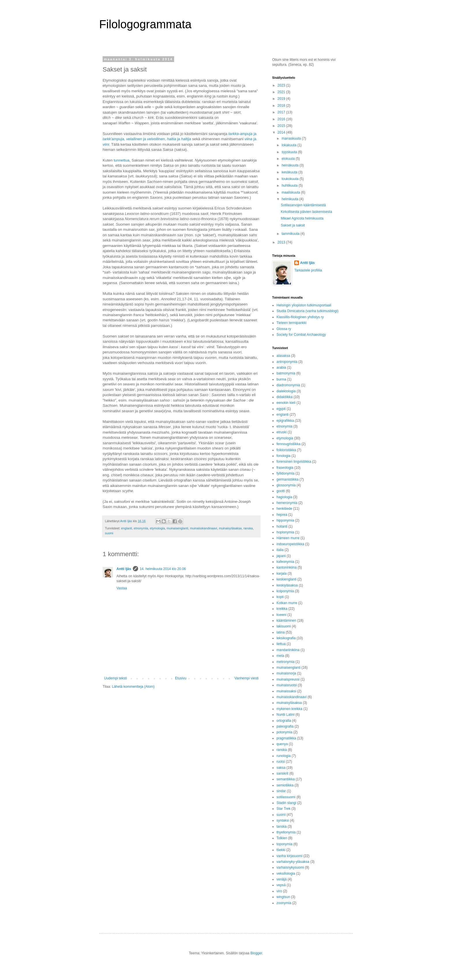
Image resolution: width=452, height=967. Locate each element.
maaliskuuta (291, 192)
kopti (280, 597)
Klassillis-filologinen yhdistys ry (300, 317)
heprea (281, 515)
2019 (282, 99)
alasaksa (283, 356)
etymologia (157, 528)
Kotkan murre (286, 603)
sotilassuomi (285, 797)
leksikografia (286, 638)
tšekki (280, 850)
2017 (282, 112)
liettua (281, 644)
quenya (282, 744)
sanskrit (282, 773)
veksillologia (285, 874)
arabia (281, 368)
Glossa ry (283, 329)
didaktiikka (284, 397)
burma (281, 379)
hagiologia (284, 497)
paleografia (284, 726)
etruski (281, 432)
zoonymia (283, 903)
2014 (282, 132)
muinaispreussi (288, 679)
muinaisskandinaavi (203, 528)
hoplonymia (285, 532)
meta (280, 656)
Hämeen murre (288, 538)
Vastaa (121, 588)
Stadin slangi (286, 803)
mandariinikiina (288, 650)
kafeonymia (285, 562)
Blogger (256, 953)
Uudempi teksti (115, 678)
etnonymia (141, 528)
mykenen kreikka (289, 709)
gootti (280, 491)
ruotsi (280, 762)
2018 (282, 106)
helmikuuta (290, 199)
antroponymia (286, 362)
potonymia (284, 732)
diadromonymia (288, 385)
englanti (126, 528)
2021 (282, 92)
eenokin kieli (285, 403)
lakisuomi (283, 626)
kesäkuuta (290, 172)
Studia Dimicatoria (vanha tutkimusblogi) (307, 311)
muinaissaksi (286, 691)
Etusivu (180, 678)
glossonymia (286, 485)
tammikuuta (291, 234)
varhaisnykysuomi (290, 867)
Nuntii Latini (285, 715)
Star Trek (283, 809)
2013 (282, 242)
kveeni (281, 615)
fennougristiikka (288, 444)
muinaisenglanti (177, 528)
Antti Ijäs (123, 569)
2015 (282, 126)
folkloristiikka (286, 450)
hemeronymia (286, 503)
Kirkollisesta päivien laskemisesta (306, 212)
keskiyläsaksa (287, 585)
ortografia (283, 721)
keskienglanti (286, 579)
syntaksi (282, 820)
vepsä (281, 885)
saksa (280, 768)
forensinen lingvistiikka (293, 462)
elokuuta (289, 159)
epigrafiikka (285, 421)
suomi (109, 533)
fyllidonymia (285, 473)
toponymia (284, 844)
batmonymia (285, 373)
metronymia (285, 662)
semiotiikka (284, 785)
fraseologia (284, 468)
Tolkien (281, 838)
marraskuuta (292, 138)
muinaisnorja (286, 673)
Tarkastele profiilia (308, 270)
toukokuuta (291, 179)
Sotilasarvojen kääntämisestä (303, 205)
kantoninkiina (286, 567)
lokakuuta (289, 145)
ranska (248, 528)
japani (281, 556)
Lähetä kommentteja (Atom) (133, 687)
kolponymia (285, 591)
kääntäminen (286, 621)
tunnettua (121, 160)
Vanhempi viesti (246, 678)
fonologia (283, 456)
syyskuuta (290, 152)
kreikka (281, 609)
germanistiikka (287, 479)
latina (280, 632)
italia (280, 550)
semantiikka (285, 779)
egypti (281, 409)
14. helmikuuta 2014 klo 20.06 (163, 569)
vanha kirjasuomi (289, 856)
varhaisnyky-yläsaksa (292, 862)
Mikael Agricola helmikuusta (302, 218)
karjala (281, 573)
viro (279, 891)
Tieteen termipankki (291, 323)
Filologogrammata (145, 24)
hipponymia (285, 520)
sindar (281, 791)
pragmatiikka (286, 738)
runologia (283, 756)
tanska (281, 826)
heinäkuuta (291, 165)
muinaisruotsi (286, 685)
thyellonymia (286, 832)
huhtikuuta (290, 185)
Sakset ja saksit (293, 225)
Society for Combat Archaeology (301, 335)
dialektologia (286, 391)
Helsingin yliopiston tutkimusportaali (303, 305)
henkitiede (284, 509)
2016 (282, 119)
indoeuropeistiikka (290, 544)
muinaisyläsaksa (230, 528)
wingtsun (283, 897)
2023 (282, 85)
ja (145, 139)
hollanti (281, 526)
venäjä (281, 879)
